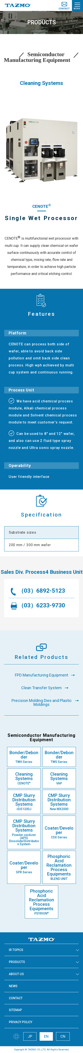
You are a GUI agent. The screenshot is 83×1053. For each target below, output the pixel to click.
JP (30, 1036)
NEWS (13, 986)
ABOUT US (16, 974)
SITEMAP (15, 1010)
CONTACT (16, 998)
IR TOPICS (16, 950)
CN (62, 1036)
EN (46, 1036)
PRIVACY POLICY (20, 1022)
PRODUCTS (17, 962)
